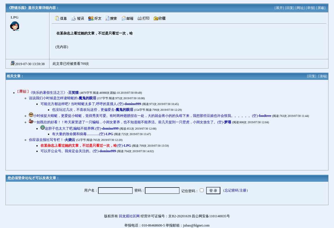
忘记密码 (232, 190)
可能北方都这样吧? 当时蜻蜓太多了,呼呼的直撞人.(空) (81, 104)
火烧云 (70, 140)
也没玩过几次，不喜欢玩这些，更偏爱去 (83, 110)
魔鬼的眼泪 (87, 98)
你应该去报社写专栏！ (46, 140)
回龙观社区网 (129, 216)
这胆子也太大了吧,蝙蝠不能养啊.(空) (73, 128)
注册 (242, 190)
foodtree (265, 116)
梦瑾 (227, 122)
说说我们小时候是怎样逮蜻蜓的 (53, 98)
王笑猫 (73, 93)
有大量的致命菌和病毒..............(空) (78, 134)
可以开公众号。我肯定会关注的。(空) (69, 151)
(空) (81, 146)
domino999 (133, 104)
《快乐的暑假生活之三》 (48, 93)
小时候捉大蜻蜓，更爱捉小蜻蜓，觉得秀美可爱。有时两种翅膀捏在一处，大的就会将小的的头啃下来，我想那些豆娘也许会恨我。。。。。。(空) (145, 116)
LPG (109, 134)
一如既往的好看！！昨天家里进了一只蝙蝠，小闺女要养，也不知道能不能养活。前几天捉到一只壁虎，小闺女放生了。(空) (128, 122)
